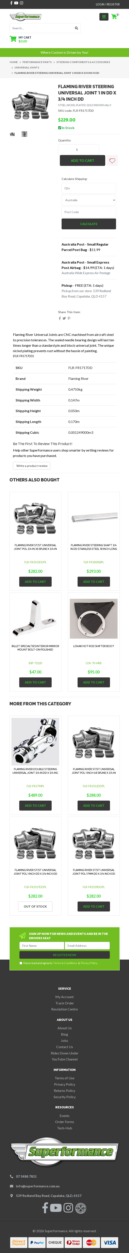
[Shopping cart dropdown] (21, 39)
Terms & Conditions (65, 963)
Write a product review (32, 466)
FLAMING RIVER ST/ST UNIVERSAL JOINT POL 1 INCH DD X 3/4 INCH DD (35, 871)
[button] (112, 160)
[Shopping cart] (114, 17)
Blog (64, 1034)
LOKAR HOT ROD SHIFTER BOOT (93, 646)
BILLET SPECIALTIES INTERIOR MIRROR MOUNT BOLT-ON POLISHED (35, 647)
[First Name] (41, 945)
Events (65, 1116)
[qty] (89, 188)
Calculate (88, 224)
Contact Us (64, 1047)
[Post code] (89, 212)
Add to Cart (82, 160)
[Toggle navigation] (103, 17)
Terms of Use (64, 1078)
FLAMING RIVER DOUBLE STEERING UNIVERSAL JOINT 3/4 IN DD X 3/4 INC (35, 770)
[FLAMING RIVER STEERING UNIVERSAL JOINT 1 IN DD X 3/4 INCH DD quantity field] (78, 149)
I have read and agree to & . (58, 963)
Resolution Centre (64, 1009)
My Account (64, 997)
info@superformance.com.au (38, 1186)
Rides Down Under (64, 1053)
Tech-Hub (64, 1128)
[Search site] (76, 28)
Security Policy (65, 1097)
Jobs (64, 1040)
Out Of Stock (35, 906)
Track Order (64, 1003)
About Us (64, 1028)
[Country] (89, 200)
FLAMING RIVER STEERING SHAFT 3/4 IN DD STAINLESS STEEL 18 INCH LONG (93, 546)
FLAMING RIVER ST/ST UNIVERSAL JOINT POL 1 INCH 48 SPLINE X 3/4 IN (94, 770)
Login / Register (108, 4)
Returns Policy (64, 1090)
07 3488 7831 (26, 1176)
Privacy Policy (89, 963)
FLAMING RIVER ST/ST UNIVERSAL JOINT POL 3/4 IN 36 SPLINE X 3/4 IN (35, 546)
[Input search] (41, 28)
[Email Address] (87, 945)
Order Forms (64, 1122)
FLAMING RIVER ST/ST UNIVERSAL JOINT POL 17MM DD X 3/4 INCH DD (93, 871)
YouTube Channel (65, 1059)
